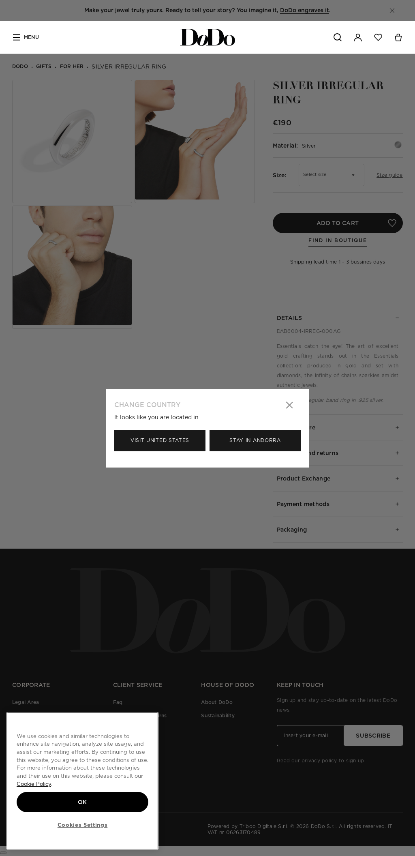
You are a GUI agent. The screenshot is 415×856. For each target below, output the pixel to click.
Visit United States (159, 440)
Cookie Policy (34, 784)
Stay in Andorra (255, 440)
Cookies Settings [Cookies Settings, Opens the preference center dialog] (83, 825)
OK (82, 802)
